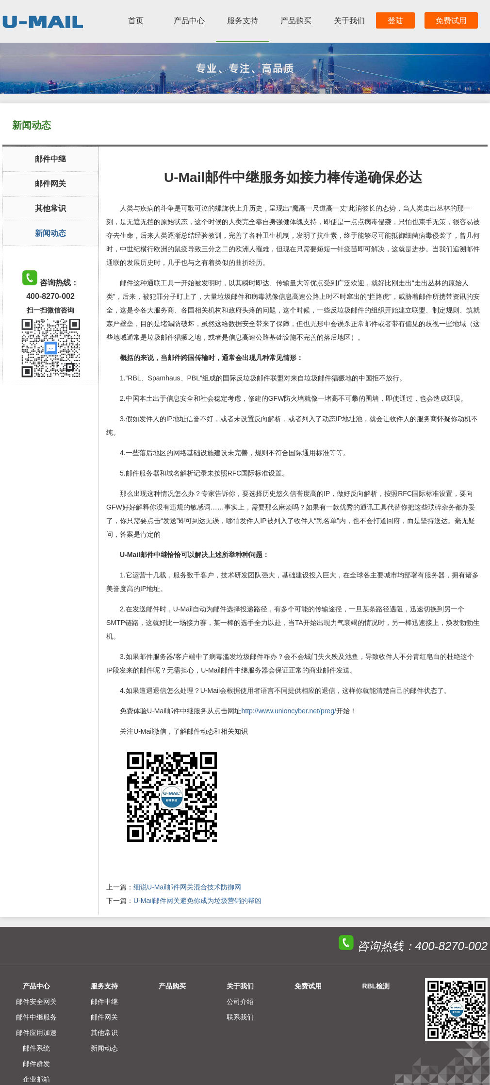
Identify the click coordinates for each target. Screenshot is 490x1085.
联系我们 (240, 1017)
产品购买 (295, 20)
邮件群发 (36, 1064)
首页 (136, 20)
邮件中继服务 (36, 1017)
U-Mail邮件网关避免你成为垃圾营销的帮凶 (197, 900)
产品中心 (189, 20)
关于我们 (349, 20)
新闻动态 (50, 233)
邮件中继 (50, 159)
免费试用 (451, 20)
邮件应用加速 (36, 1032)
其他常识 (50, 208)
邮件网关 (50, 184)
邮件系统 (36, 1048)
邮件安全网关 (36, 1001)
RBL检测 (376, 986)
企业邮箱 (36, 1079)
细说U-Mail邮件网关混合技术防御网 (187, 887)
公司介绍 (240, 1001)
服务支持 (242, 20)
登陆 (395, 20)
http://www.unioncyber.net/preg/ (288, 711)
